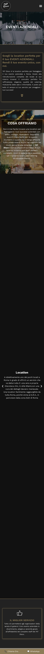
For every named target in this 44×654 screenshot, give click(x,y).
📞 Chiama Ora (11, 651)
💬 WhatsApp (33, 651)
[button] (40, 6)
